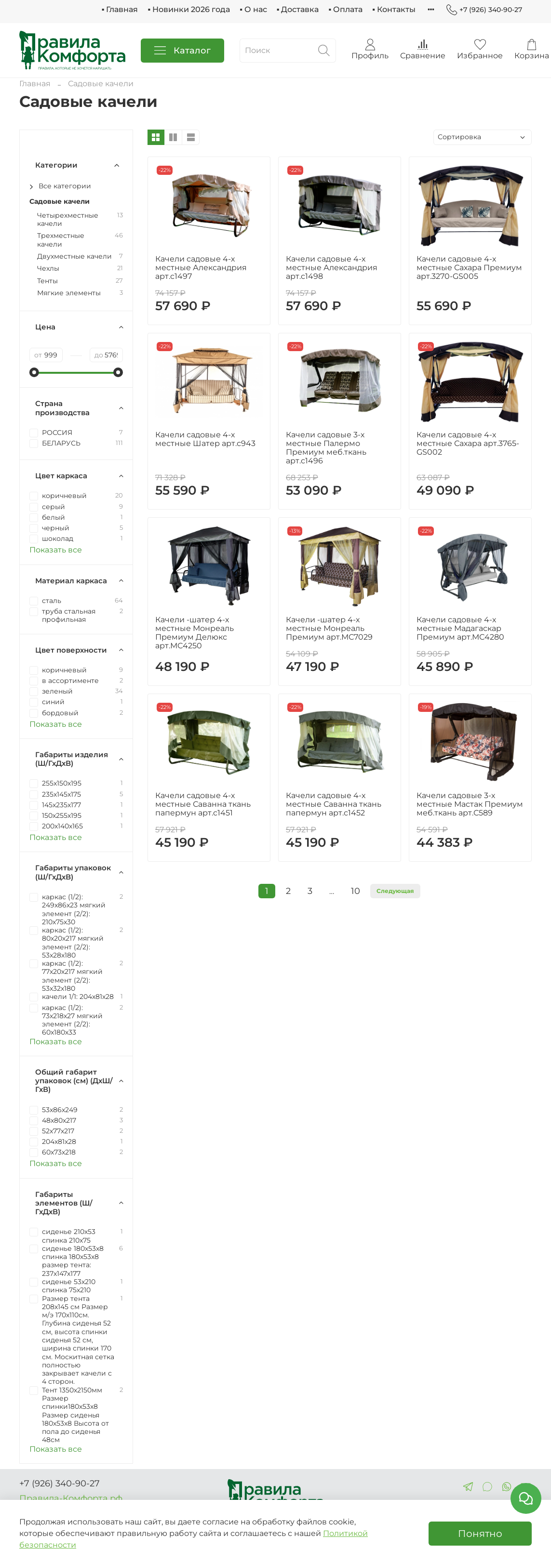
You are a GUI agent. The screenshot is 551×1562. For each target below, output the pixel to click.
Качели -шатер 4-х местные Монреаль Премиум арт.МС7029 (329, 628)
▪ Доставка (298, 9)
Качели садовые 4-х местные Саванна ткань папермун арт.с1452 (333, 804)
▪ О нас (253, 9)
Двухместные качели (74, 256)
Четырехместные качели (67, 219)
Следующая (395, 890)
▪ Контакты (394, 9)
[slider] (34, 372)
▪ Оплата (345, 9)
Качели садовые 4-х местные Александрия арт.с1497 (201, 267)
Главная (35, 83)
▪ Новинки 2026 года (189, 9)
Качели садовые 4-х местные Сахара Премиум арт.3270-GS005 (469, 267)
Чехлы (48, 268)
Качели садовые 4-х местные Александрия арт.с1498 (331, 267)
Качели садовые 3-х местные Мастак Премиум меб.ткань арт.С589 (470, 804)
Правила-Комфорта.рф (70, 1498)
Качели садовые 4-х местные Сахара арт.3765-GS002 (468, 443)
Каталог (182, 50)
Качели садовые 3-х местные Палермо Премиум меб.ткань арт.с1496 (326, 447)
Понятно (480, 1533)
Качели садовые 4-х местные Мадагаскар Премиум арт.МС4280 (460, 628)
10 (355, 891)
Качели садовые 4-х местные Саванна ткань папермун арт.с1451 (203, 804)
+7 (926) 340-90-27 (484, 10)
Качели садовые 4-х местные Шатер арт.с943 (205, 439)
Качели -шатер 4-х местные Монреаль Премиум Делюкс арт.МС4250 (194, 632)
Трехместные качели (60, 240)
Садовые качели (59, 201)
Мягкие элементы (69, 293)
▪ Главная (120, 9)
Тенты (47, 281)
